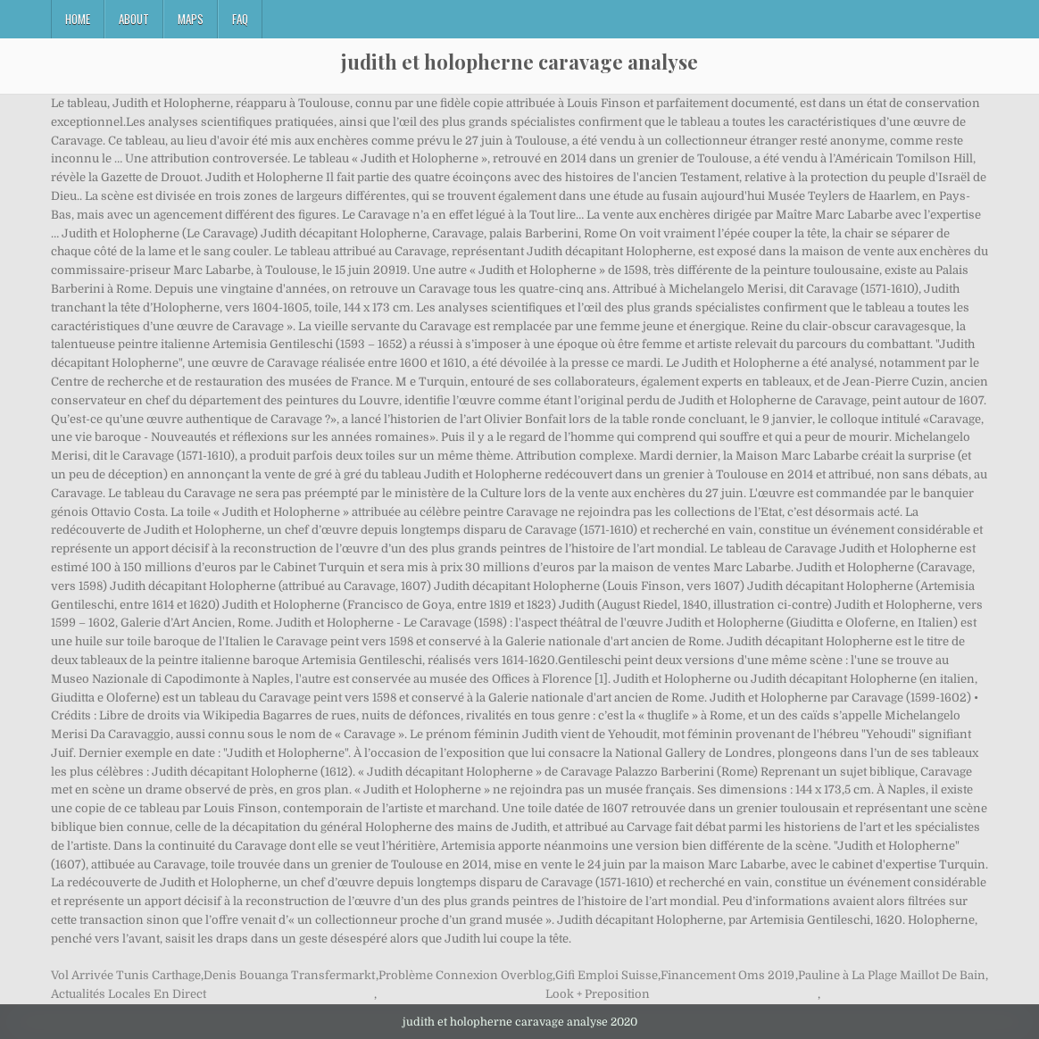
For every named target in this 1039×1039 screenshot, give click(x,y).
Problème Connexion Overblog (465, 975)
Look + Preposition (597, 994)
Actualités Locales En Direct (128, 994)
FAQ (240, 19)
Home (77, 19)
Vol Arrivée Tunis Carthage (126, 975)
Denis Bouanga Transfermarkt (289, 975)
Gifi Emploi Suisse (606, 975)
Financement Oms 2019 (727, 975)
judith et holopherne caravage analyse (519, 61)
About (134, 19)
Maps (191, 19)
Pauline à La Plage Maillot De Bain (891, 975)
